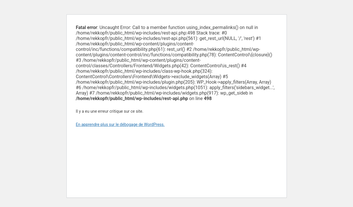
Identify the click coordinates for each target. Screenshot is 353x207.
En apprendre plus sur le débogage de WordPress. (120, 124)
